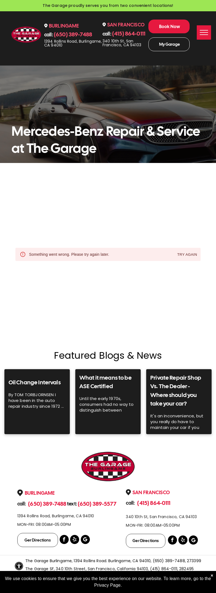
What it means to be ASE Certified (105, 382)
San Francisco (126, 24)
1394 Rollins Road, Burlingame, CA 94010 (73, 43)
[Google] (85, 540)
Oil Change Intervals (35, 382)
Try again (187, 255)
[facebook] (64, 540)
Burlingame (64, 26)
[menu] (204, 32)
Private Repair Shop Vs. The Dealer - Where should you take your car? (175, 390)
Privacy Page (107, 585)
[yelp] (74, 540)
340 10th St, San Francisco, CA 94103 (122, 43)
